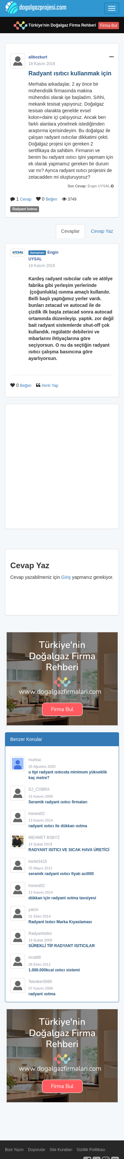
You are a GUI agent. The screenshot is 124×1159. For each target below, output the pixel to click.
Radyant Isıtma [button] (24, 209)
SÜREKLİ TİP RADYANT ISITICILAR (61, 945)
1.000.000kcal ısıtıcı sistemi (54, 970)
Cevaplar (70, 231)
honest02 (36, 813)
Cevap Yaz (102, 231)
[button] (111, 57)
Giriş (66, 577)
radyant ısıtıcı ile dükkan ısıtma (57, 826)
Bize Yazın (14, 1149)
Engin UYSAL (99, 186)
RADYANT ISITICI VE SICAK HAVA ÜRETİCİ (68, 849)
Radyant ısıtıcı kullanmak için (69, 73)
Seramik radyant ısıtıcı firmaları (57, 802)
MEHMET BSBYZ (44, 837)
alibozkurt (37, 57)
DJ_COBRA (39, 789)
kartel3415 (37, 861)
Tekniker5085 (40, 981)
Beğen (51, 199)
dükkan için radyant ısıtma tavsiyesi (62, 898)
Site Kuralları (61, 1149)
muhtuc (34, 760)
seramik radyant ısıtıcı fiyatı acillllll (61, 873)
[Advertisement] (62, 466)
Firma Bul (108, 25)
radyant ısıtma (41, 994)
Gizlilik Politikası (91, 1149)
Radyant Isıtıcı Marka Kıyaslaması (60, 922)
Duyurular (36, 1149)
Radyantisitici (40, 933)
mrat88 (34, 957)
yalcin (33, 909)
